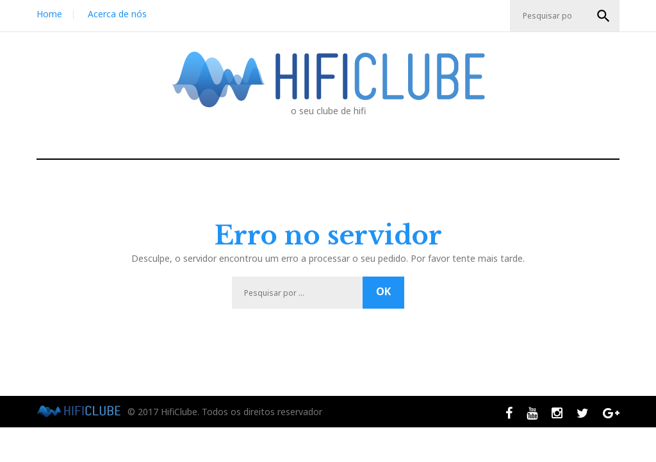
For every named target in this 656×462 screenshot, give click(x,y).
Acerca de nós (117, 14)
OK (603, 16)
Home (49, 14)
